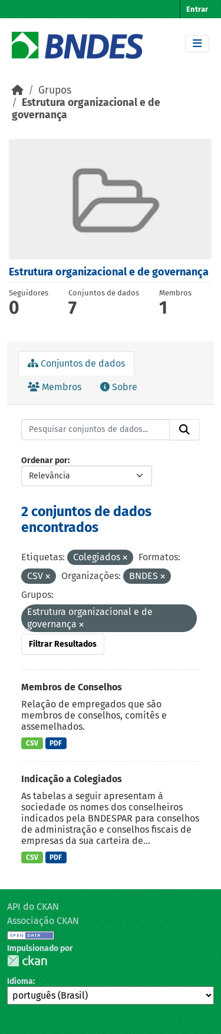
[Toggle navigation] (197, 43)
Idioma (20, 981)
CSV (32, 743)
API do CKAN (33, 906)
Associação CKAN (43, 920)
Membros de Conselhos (71, 687)
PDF (56, 743)
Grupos (54, 90)
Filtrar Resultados (63, 644)
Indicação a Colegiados (71, 778)
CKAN (27, 961)
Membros (54, 387)
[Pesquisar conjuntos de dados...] (95, 429)
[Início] (18, 90)
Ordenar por (44, 461)
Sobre (118, 387)
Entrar (197, 9)
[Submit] (184, 429)
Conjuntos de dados (76, 363)
